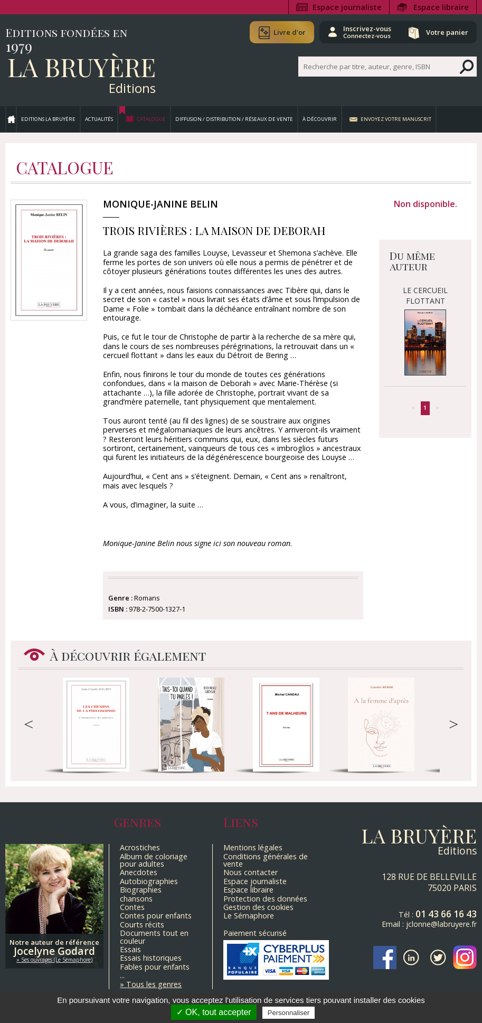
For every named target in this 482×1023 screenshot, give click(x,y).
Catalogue (151, 119)
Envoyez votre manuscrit (396, 119)
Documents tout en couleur (154, 936)
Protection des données (265, 899)
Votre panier (447, 32)
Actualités (99, 119)
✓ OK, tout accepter (213, 1012)
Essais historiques (151, 958)
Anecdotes (138, 872)
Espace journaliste (347, 7)
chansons (136, 899)
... (122, 975)
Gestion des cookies (258, 907)
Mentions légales (252, 847)
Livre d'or (288, 32)
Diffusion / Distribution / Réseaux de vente (234, 119)
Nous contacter (250, 872)
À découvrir (320, 119)
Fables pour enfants (155, 967)
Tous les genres (154, 984)
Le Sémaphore (248, 916)
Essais (130, 949)
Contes (132, 907)
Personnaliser (289, 1013)
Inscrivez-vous (366, 32)
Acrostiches (140, 847)
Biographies (141, 890)
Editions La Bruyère (48, 119)
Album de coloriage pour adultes (153, 860)
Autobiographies (149, 881)
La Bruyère (81, 66)
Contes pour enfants (156, 916)
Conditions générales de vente (265, 860)
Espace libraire (441, 7)
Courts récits (142, 924)
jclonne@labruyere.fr (441, 924)
